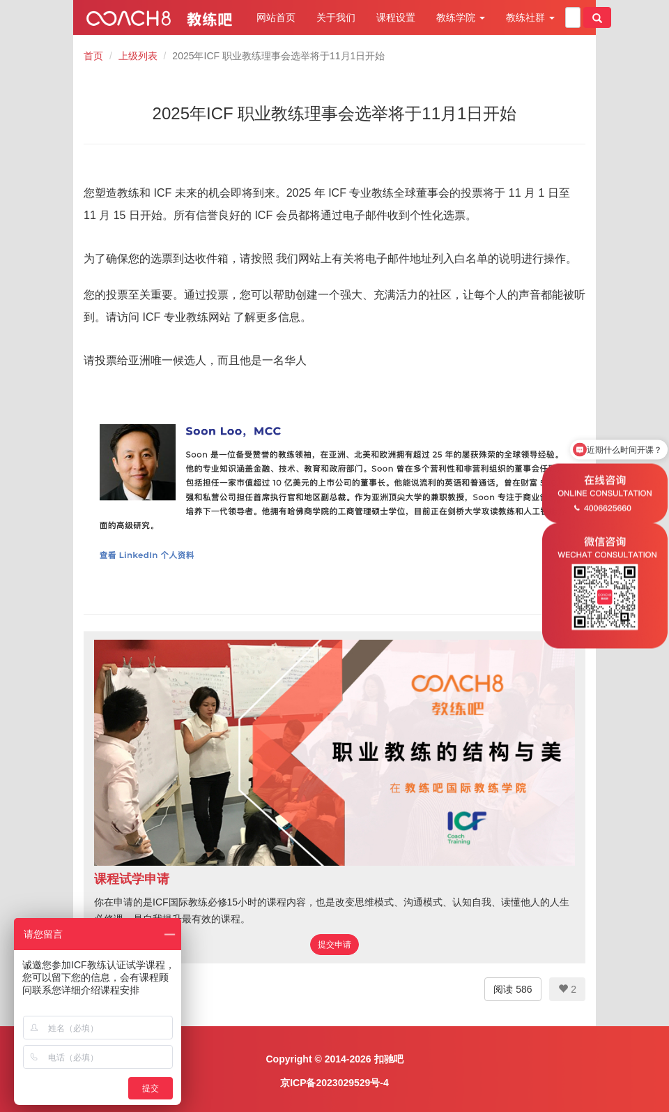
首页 (93, 55)
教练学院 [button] (460, 17)
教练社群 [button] (530, 17)
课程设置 (395, 17)
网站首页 (275, 17)
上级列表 (137, 55)
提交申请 (334, 944)
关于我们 (335, 17)
